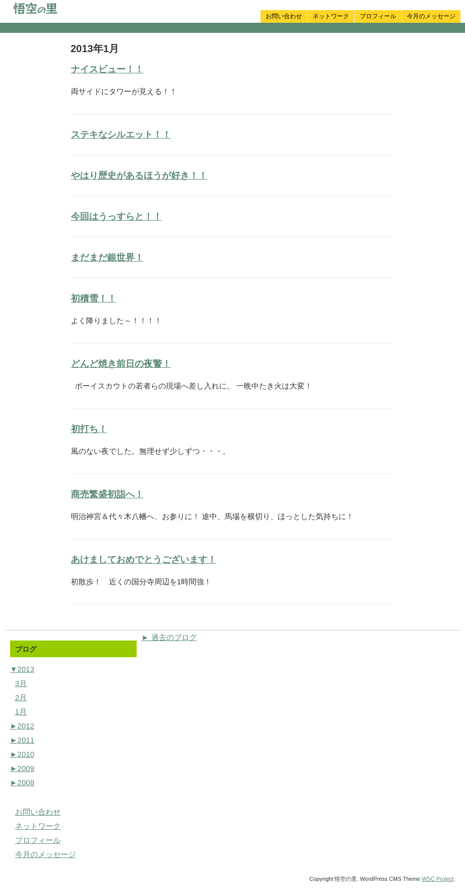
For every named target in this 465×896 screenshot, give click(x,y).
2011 (22, 740)
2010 (22, 754)
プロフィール (378, 16)
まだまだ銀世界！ (107, 257)
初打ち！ (89, 429)
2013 (22, 669)
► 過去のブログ (169, 637)
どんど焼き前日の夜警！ (121, 364)
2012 (22, 725)
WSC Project (437, 879)
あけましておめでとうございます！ (144, 559)
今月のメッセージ (431, 16)
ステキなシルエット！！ (121, 135)
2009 (22, 768)
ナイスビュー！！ (107, 69)
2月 (21, 697)
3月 (21, 683)
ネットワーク (331, 16)
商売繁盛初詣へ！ (107, 494)
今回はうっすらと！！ (116, 216)
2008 (22, 782)
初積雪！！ (93, 298)
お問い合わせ (284, 16)
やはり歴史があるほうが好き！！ (139, 175)
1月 (21, 711)
